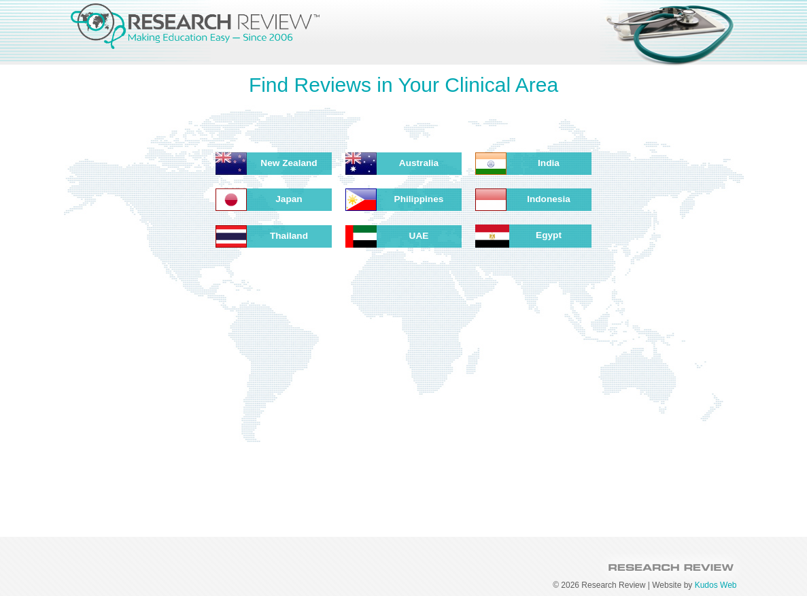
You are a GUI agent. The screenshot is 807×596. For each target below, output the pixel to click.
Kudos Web (716, 585)
